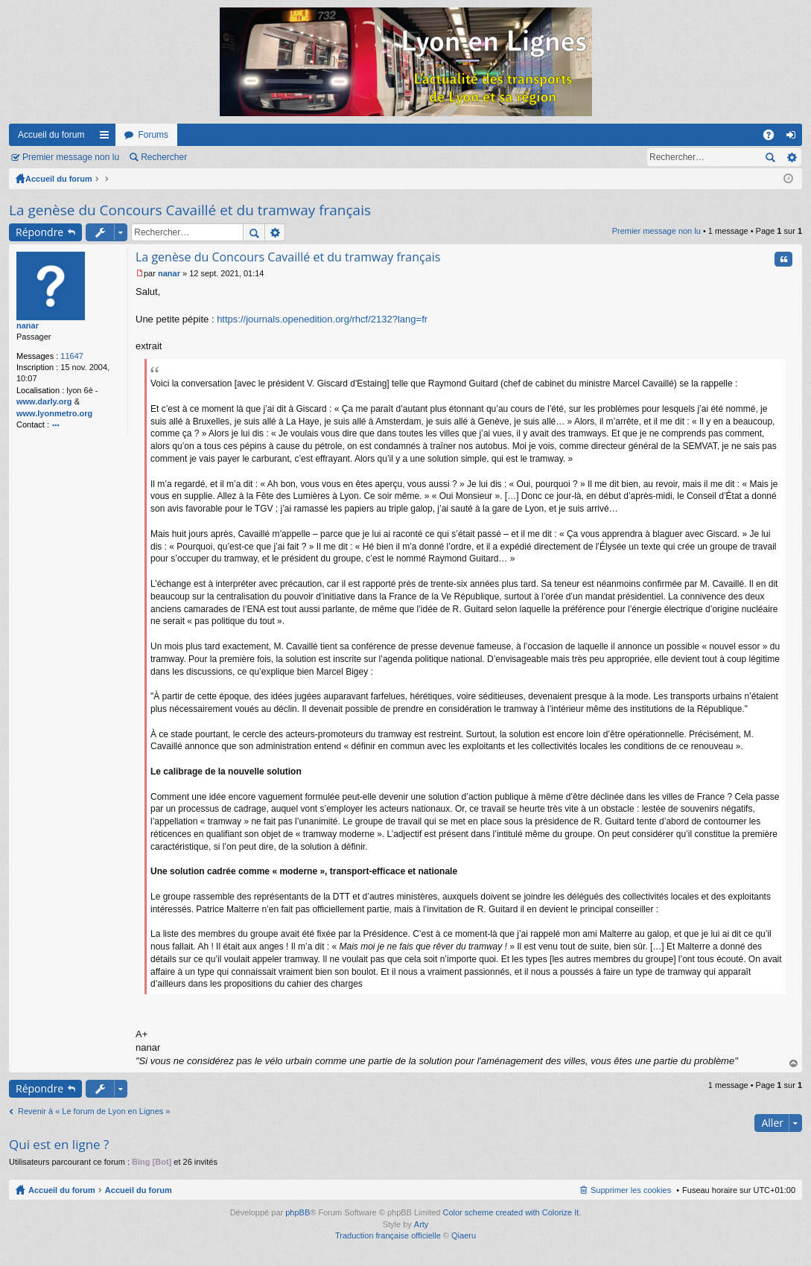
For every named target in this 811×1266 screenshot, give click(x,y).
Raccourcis (107, 138)
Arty (421, 1224)
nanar (27, 325)
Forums (153, 135)
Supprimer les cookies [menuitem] (631, 1190)
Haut (793, 1064)
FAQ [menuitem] (773, 138)
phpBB (297, 1212)
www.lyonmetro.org (54, 413)
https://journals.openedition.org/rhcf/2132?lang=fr (322, 319)
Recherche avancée (791, 157)
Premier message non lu (70, 157)
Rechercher (164, 157)
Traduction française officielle (388, 1235)
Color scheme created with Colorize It (511, 1212)
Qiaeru (463, 1235)
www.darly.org (44, 401)
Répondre (39, 232)
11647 (71, 356)
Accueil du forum (51, 135)
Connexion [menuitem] (794, 138)
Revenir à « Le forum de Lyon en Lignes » (94, 1111)
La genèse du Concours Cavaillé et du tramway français (190, 210)
